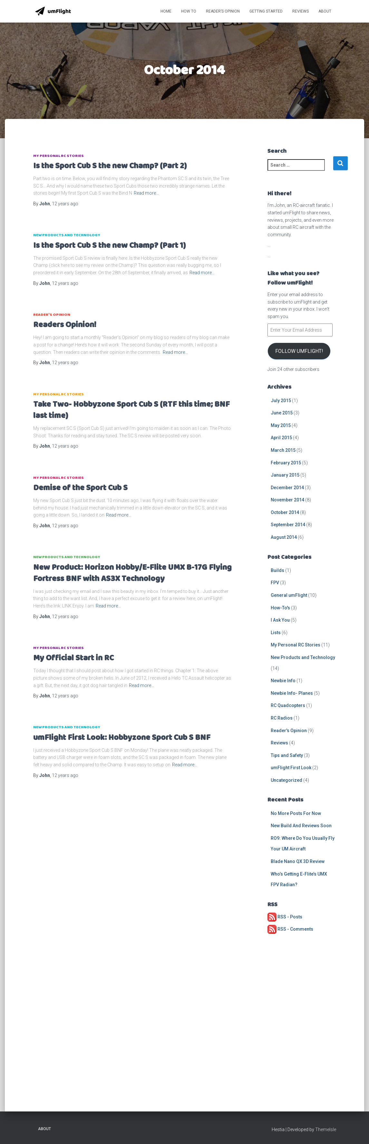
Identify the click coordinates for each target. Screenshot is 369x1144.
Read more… (146, 193)
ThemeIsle (325, 1129)
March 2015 (283, 450)
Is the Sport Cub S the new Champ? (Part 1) (109, 245)
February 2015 (286, 462)
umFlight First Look (291, 767)
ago (65, 203)
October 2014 (285, 512)
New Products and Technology (66, 235)
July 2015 (281, 400)
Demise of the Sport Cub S (80, 488)
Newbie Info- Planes (292, 693)
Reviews (300, 11)
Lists (276, 632)
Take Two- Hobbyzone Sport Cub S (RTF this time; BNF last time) (131, 410)
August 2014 (284, 537)
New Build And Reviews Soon (301, 825)
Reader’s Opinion (223, 11)
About (324, 11)
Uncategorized (286, 780)
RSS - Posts (284, 916)
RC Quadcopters (288, 705)
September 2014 (288, 524)
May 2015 (281, 425)
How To (188, 11)
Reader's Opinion (51, 315)
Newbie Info (283, 680)
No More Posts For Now (296, 813)
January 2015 (285, 475)
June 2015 (282, 412)
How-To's (280, 607)
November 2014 (287, 499)
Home (165, 11)
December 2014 (287, 487)
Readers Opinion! (64, 325)
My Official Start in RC (73, 658)
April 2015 (281, 437)
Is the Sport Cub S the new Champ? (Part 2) (110, 166)
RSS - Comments (290, 929)
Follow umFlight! (299, 351)
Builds (277, 570)
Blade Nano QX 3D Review (298, 861)
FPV (275, 582)
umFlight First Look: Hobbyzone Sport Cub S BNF (121, 738)
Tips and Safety (287, 755)
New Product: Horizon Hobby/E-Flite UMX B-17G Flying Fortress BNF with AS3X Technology (132, 573)
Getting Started (266, 11)
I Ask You (280, 620)
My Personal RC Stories (58, 156)
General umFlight (289, 595)
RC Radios (282, 718)
